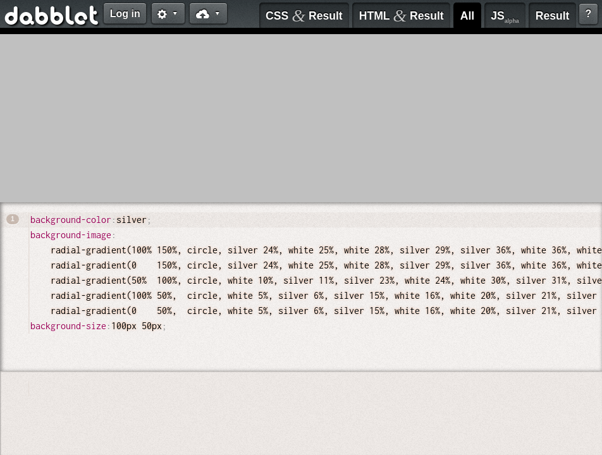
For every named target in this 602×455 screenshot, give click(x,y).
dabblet (52, 17)
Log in (125, 13)
